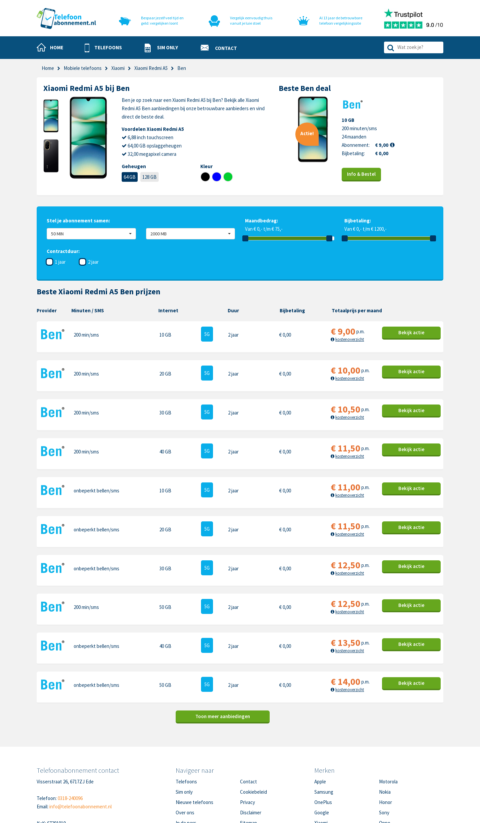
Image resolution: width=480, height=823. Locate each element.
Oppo (384, 777)
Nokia (385, 746)
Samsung (323, 746)
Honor (385, 756)
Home (48, 68)
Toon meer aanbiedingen (222, 671)
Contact (248, 736)
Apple (320, 736)
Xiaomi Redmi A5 (151, 68)
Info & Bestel (361, 174)
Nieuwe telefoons (194, 756)
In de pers (186, 777)
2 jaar (93, 262)
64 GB (130, 177)
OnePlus (323, 756)
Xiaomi (118, 68)
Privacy (247, 756)
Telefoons (186, 736)
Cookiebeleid (253, 746)
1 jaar (60, 262)
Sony (384, 767)
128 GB (149, 177)
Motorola (388, 736)
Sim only (184, 746)
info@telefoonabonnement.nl (80, 761)
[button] (103, 48)
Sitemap (248, 777)
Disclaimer (250, 767)
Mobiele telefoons (83, 68)
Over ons (185, 767)
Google (321, 767)
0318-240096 (70, 752)
